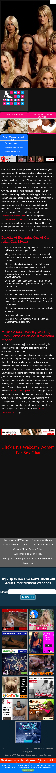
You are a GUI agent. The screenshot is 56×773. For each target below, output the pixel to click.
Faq (5, 558)
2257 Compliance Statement (38, 558)
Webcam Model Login (42, 544)
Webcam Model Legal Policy (28, 554)
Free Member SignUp (41, 540)
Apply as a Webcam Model (15, 544)
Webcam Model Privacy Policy (27, 549)
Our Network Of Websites (16, 540)
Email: (4, 591)
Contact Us (28, 563)
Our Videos (15, 558)
